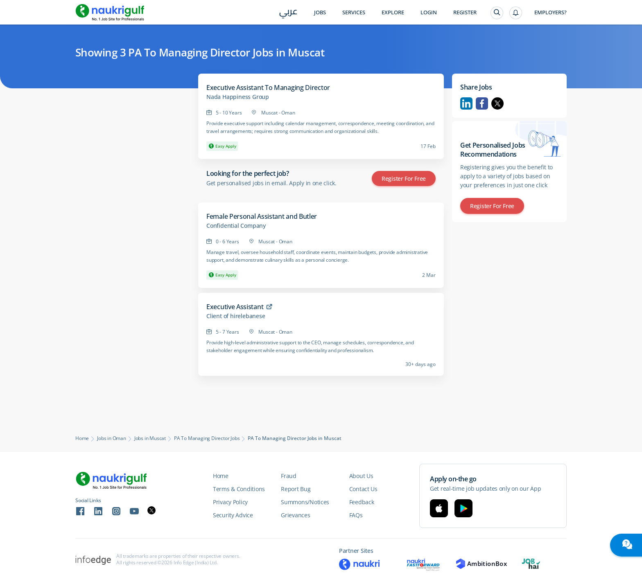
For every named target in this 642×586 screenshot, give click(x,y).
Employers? (550, 12)
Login (428, 12)
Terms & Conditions (239, 489)
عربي (288, 13)
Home (82, 438)
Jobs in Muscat (150, 438)
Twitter (497, 103)
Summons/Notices (305, 502)
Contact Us (363, 489)
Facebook (482, 103)
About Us (361, 476)
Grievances (295, 515)
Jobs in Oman (111, 438)
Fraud (288, 476)
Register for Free (404, 178)
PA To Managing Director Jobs (207, 438)
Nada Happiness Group (237, 97)
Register (465, 12)
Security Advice (233, 515)
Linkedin (466, 103)
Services (353, 12)
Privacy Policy (230, 502)
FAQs (356, 515)
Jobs (320, 12)
